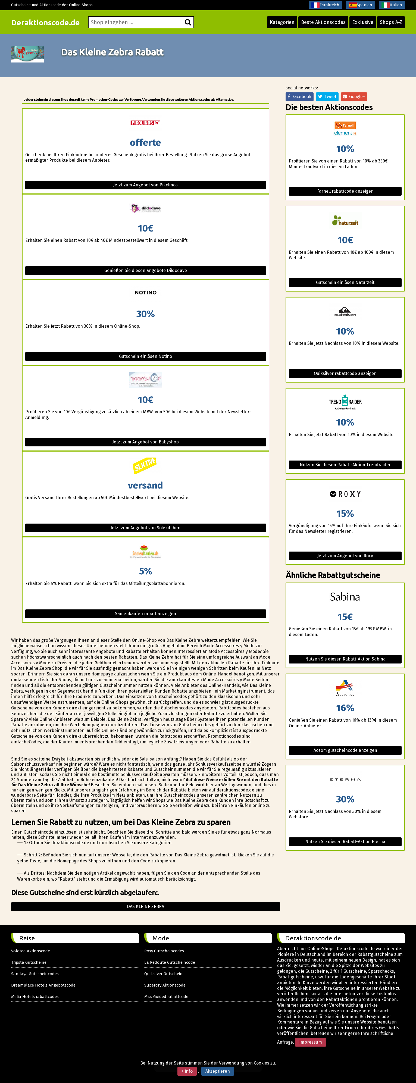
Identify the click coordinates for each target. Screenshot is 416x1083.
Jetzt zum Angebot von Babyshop (145, 442)
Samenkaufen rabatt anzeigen (145, 613)
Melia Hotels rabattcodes (35, 996)
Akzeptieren (217, 1071)
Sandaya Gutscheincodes (35, 973)
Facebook (299, 96)
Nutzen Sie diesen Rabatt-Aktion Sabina (345, 659)
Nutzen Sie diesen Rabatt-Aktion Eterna (345, 841)
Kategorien (282, 22)
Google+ (354, 96)
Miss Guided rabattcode (166, 996)
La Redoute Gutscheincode (169, 962)
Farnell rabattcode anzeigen (345, 191)
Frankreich (325, 5)
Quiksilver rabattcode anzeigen (345, 373)
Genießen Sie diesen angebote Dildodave (145, 270)
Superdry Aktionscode (165, 985)
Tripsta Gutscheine (28, 962)
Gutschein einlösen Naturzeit (345, 282)
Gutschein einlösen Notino (145, 356)
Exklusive (362, 22)
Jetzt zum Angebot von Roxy (345, 555)
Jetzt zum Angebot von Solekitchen (145, 527)
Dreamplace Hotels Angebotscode (43, 985)
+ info (187, 1071)
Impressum (310, 1042)
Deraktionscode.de (45, 22)
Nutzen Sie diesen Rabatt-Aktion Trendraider (345, 464)
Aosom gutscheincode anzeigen (345, 750)
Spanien (360, 5)
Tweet (327, 96)
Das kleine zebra (145, 906)
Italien (391, 5)
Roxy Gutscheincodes (164, 951)
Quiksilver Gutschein (163, 973)
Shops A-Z (391, 22)
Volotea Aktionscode (30, 951)
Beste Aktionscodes (323, 22)
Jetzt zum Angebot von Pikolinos (145, 184)
